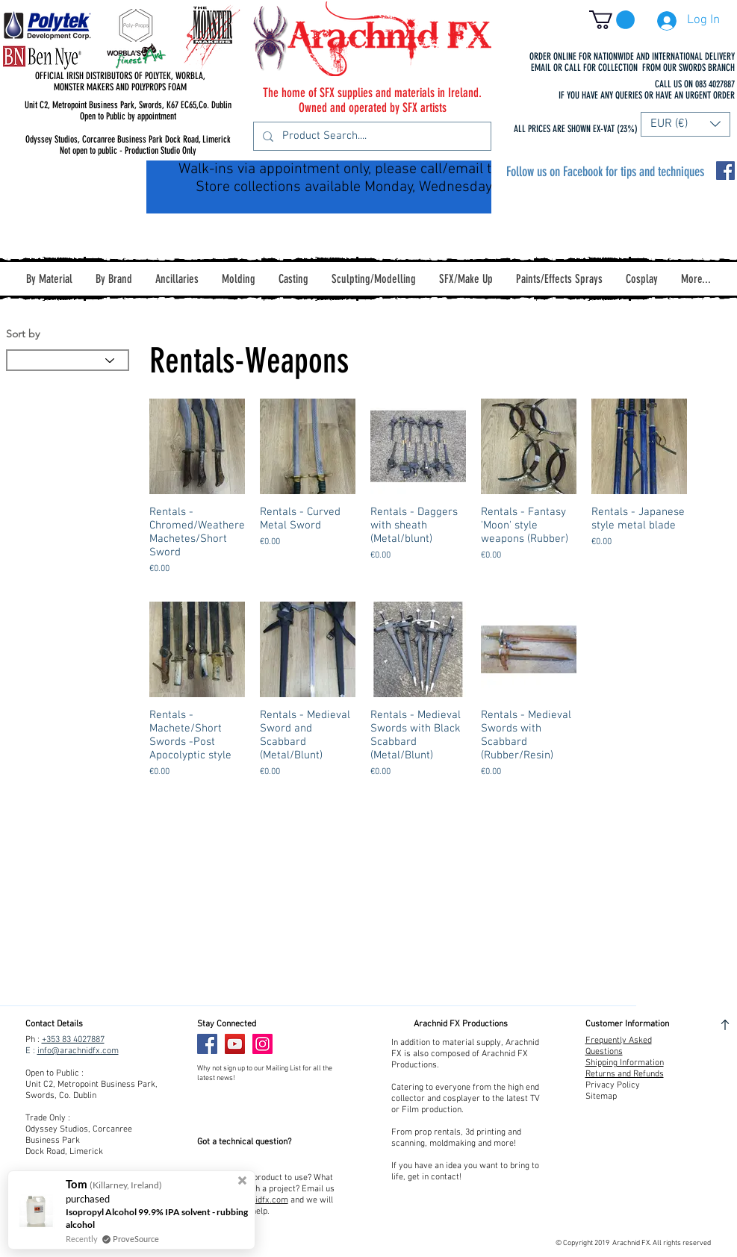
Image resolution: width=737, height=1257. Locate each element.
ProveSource (136, 1239)
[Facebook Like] (308, 1044)
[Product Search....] (370, 136)
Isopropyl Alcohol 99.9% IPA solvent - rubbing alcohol (157, 1218)
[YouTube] (235, 1044)
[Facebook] (207, 1044)
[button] (612, 19)
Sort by (23, 333)
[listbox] (685, 124)
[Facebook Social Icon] (725, 170)
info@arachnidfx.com (78, 1051)
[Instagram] (262, 1044)
